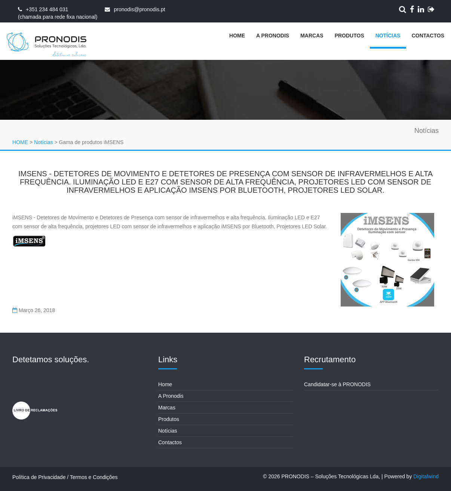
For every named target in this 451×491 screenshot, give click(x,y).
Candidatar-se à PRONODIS (337, 384)
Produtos (349, 36)
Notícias (388, 36)
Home (237, 36)
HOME (20, 142)
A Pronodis (272, 36)
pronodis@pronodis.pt (139, 9)
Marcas (311, 36)
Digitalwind (426, 476)
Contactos (428, 36)
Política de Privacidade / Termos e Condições (64, 477)
